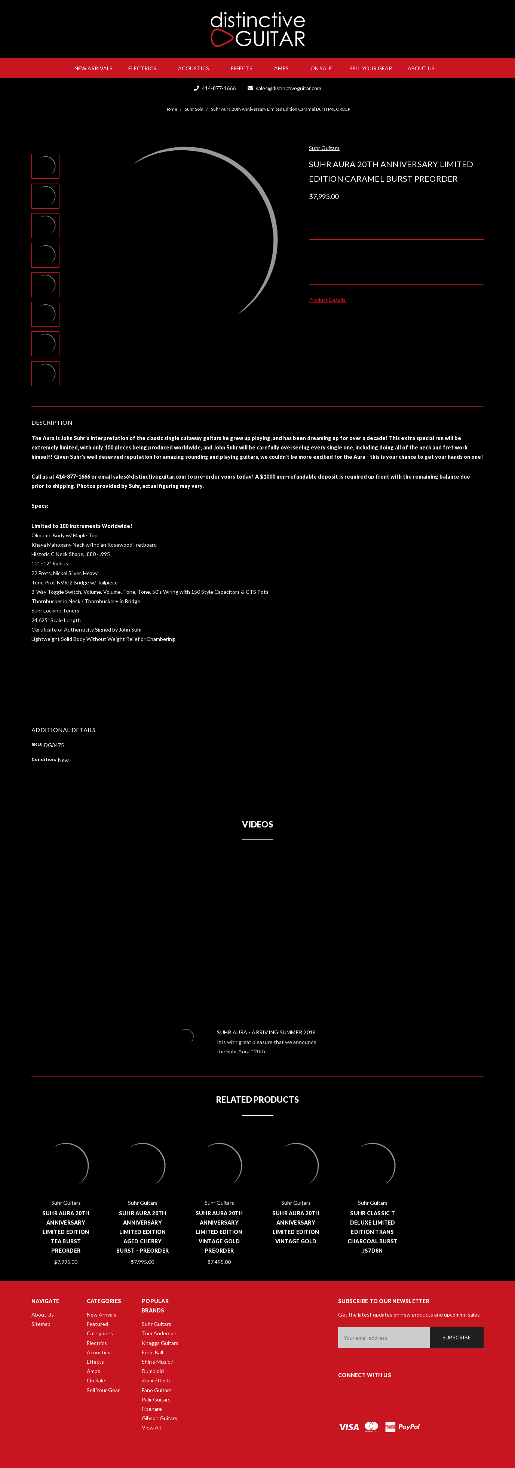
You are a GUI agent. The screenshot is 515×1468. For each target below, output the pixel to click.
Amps (284, 68)
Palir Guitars (156, 1399)
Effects (244, 68)
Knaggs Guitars (160, 1343)
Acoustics (196, 68)
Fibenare (152, 1409)
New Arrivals (93, 68)
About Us (424, 68)
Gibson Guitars (159, 1418)
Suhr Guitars (156, 1324)
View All (151, 1427)
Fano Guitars (157, 1390)
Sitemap (40, 1324)
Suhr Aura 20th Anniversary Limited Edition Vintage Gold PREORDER (219, 1232)
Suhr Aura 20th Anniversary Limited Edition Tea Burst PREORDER (66, 1232)
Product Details (329, 300)
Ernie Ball (152, 1352)
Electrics (145, 68)
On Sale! (322, 68)
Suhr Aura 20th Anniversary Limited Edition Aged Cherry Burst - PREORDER (142, 1232)
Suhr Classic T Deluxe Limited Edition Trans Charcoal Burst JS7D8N (372, 1232)
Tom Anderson (159, 1333)
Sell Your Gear (371, 68)
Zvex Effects (157, 1380)
